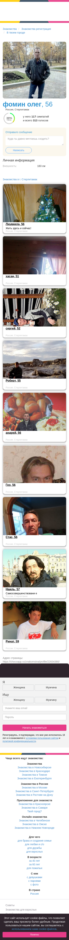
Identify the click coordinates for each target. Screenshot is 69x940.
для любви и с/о (34, 844)
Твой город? (34, 811)
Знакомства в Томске (34, 774)
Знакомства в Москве (34, 787)
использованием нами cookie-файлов (34, 929)
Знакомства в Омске (34, 824)
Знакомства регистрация (36, 28)
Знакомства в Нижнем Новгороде (35, 827)
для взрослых (34, 851)
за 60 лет (34, 864)
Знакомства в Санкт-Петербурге (34, 791)
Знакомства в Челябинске (34, 820)
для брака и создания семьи (35, 840)
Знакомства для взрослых (21, 909)
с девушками (34, 877)
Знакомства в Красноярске (34, 804)
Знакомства (10, 28)
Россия (34, 893)
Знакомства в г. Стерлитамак (20, 179)
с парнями (34, 880)
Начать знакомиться (34, 727)
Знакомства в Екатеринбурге (34, 778)
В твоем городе (16, 32)
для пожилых (34, 868)
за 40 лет (34, 860)
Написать (18, 150)
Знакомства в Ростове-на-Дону (34, 794)
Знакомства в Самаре (34, 807)
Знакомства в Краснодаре (34, 771)
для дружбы (34, 847)
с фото (34, 884)
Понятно (34, 934)
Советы (10, 905)
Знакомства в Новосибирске (34, 767)
